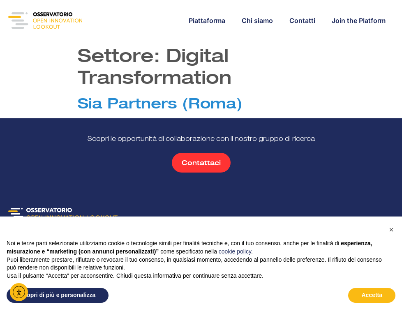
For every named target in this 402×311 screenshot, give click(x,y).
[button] (391, 229)
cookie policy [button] (235, 251)
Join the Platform (359, 20)
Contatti (302, 20)
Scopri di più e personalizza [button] (57, 295)
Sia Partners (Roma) (160, 103)
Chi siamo (257, 20)
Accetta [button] (371, 295)
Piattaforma (207, 20)
